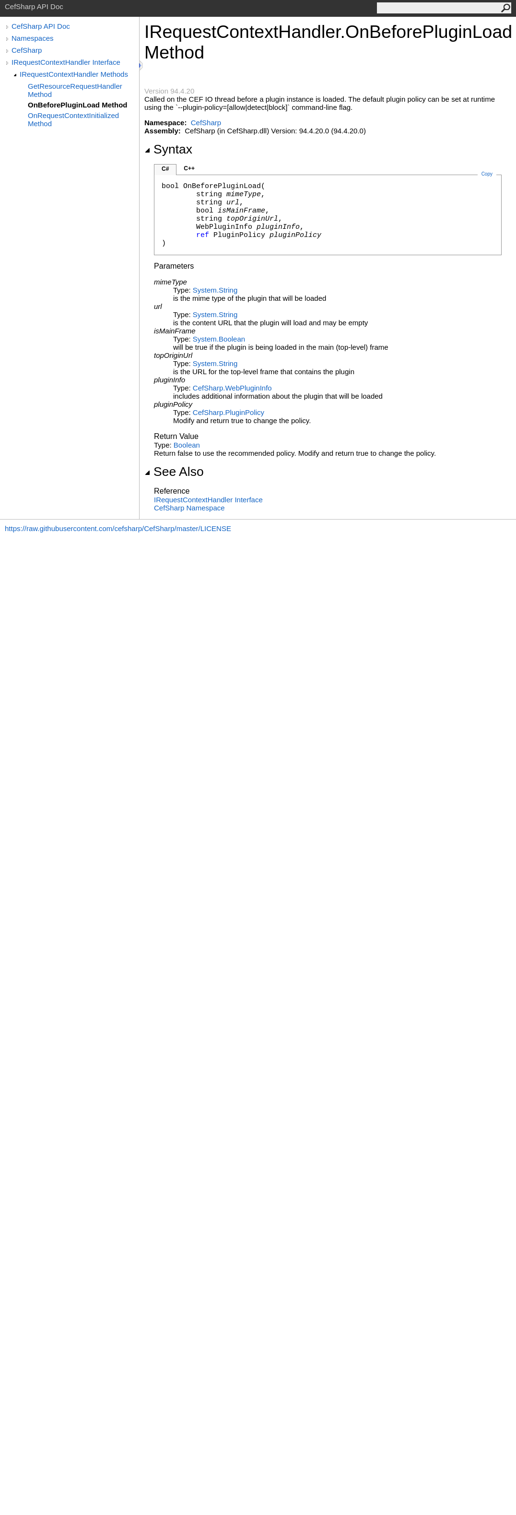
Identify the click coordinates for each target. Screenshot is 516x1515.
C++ (189, 168)
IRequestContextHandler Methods (74, 74)
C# (165, 169)
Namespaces (33, 38)
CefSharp (27, 50)
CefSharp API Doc (41, 26)
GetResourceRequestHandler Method (75, 90)
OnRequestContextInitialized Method (73, 119)
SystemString (215, 290)
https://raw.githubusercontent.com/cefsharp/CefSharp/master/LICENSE (118, 528)
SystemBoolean (219, 339)
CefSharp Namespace (189, 508)
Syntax (168, 149)
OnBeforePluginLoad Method (78, 105)
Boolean (187, 445)
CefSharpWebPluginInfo (232, 388)
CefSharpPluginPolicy (228, 412)
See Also (174, 471)
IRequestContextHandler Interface (66, 62)
